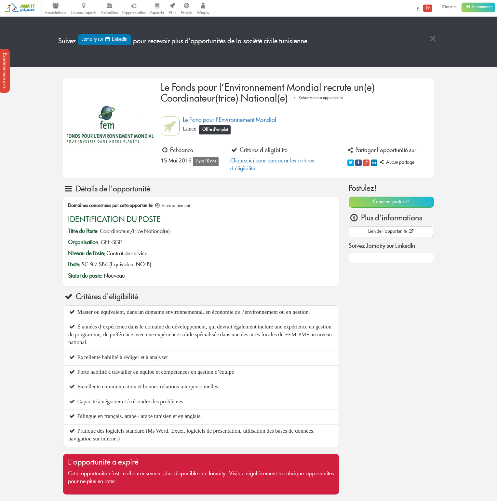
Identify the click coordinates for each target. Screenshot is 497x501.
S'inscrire (449, 7)
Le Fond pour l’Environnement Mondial (229, 120)
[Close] (433, 39)
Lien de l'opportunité (391, 232)
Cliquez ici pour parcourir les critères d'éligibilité (272, 165)
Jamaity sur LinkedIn (104, 40)
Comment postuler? (391, 202)
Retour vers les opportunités (317, 98)
